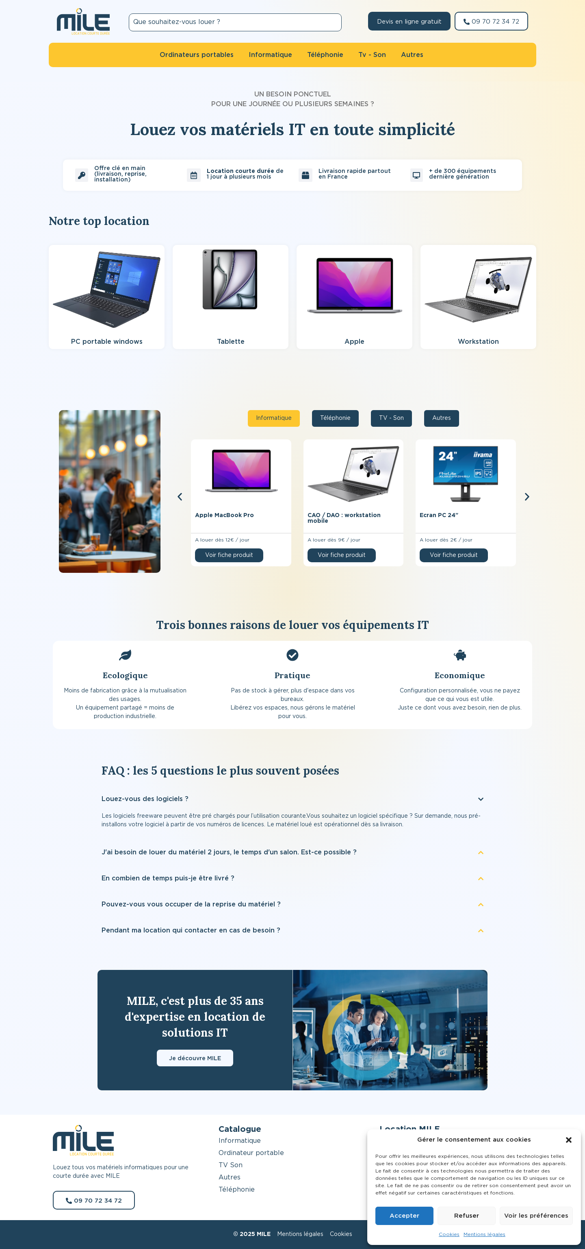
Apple (354, 341)
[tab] (274, 418)
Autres (229, 1177)
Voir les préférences (536, 1216)
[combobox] (235, 22)
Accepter (404, 1216)
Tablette (231, 341)
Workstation (478, 341)
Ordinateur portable (251, 1153)
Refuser (466, 1216)
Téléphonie (237, 1189)
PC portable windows (107, 341)
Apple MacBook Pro (224, 515)
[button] (569, 1140)
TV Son (231, 1165)
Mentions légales (484, 1234)
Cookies (449, 1234)
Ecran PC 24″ (439, 515)
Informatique (240, 1141)
